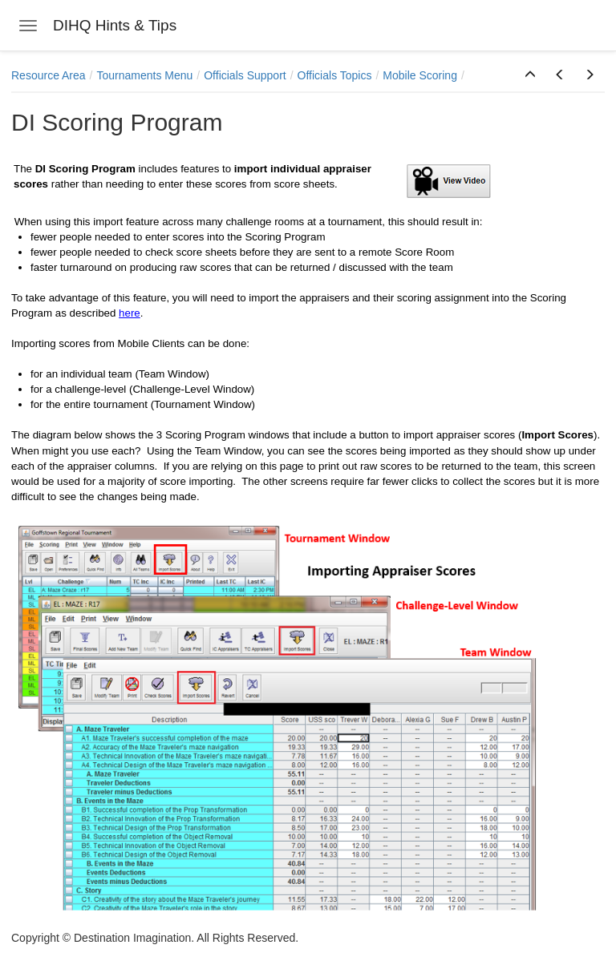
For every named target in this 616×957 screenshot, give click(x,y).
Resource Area (48, 75)
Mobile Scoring (420, 75)
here (129, 313)
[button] (530, 75)
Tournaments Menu (145, 75)
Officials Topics (335, 75)
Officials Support (245, 75)
